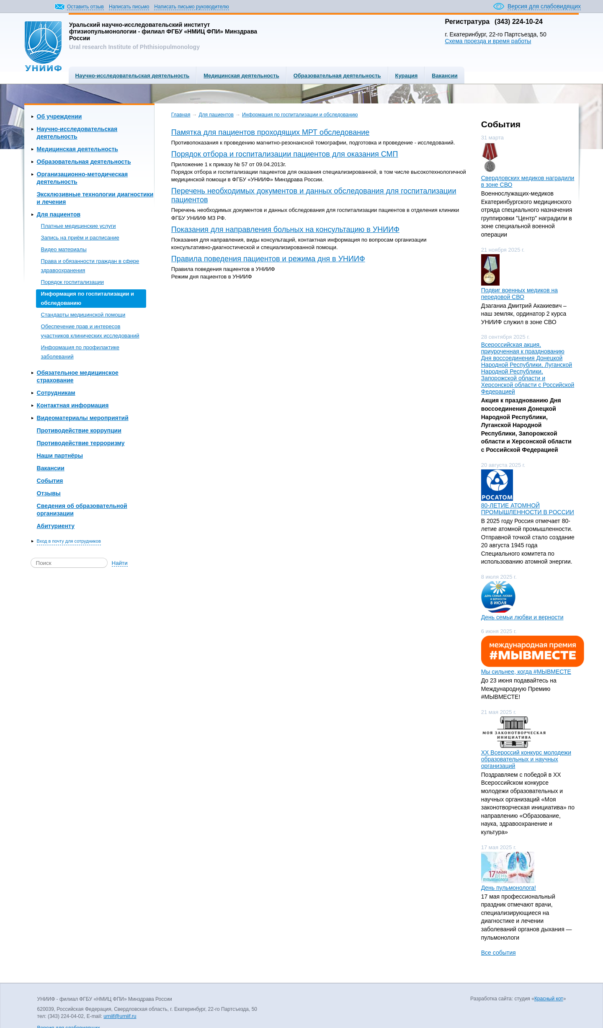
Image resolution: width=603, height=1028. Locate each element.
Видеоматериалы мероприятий (83, 418)
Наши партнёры (60, 455)
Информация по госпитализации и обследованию (87, 298)
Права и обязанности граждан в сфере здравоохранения (90, 265)
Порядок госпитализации (72, 282)
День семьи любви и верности (522, 617)
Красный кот (548, 999)
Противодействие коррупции (79, 430)
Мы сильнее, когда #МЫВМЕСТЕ (526, 671)
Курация (406, 75)
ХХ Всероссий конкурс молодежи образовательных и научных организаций (526, 759)
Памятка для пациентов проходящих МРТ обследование (270, 132)
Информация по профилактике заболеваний (80, 352)
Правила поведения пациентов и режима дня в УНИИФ (268, 259)
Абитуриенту (56, 526)
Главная (181, 115)
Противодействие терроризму (81, 443)
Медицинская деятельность (241, 75)
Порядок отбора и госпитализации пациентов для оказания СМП (284, 154)
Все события (498, 952)
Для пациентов (58, 214)
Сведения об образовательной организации (82, 509)
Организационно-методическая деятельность (82, 178)
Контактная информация (73, 405)
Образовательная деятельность (337, 75)
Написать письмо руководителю (191, 7)
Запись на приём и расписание (80, 237)
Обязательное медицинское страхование (78, 376)
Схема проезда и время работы (488, 41)
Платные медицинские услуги (78, 226)
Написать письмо (129, 7)
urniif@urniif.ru (119, 1016)
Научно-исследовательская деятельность (132, 75)
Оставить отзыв (85, 7)
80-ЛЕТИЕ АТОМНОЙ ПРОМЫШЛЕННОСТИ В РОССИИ (527, 508)
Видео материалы (64, 249)
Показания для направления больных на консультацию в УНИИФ (285, 229)
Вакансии (444, 75)
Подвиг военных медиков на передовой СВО (519, 293)
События (50, 480)
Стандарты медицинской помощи (83, 315)
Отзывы (49, 493)
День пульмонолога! (508, 887)
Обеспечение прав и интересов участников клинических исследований (90, 331)
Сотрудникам (56, 392)
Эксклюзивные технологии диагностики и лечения (95, 198)
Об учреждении (59, 116)
